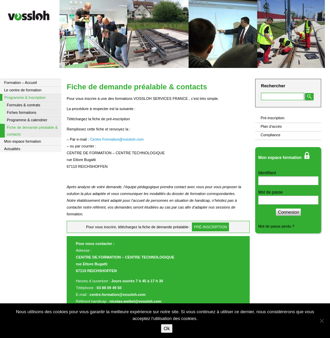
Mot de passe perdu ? (276, 226)
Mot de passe (270, 192)
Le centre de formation (23, 90)
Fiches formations (21, 112)
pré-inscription (210, 227)
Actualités (12, 149)
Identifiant (267, 173)
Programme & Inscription (25, 97)
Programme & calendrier (27, 120)
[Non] (321, 320)
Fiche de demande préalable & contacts (32, 130)
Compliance (270, 135)
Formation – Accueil (20, 83)
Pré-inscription (272, 118)
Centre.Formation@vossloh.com (117, 139)
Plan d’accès (271, 126)
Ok (167, 328)
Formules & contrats (23, 105)
